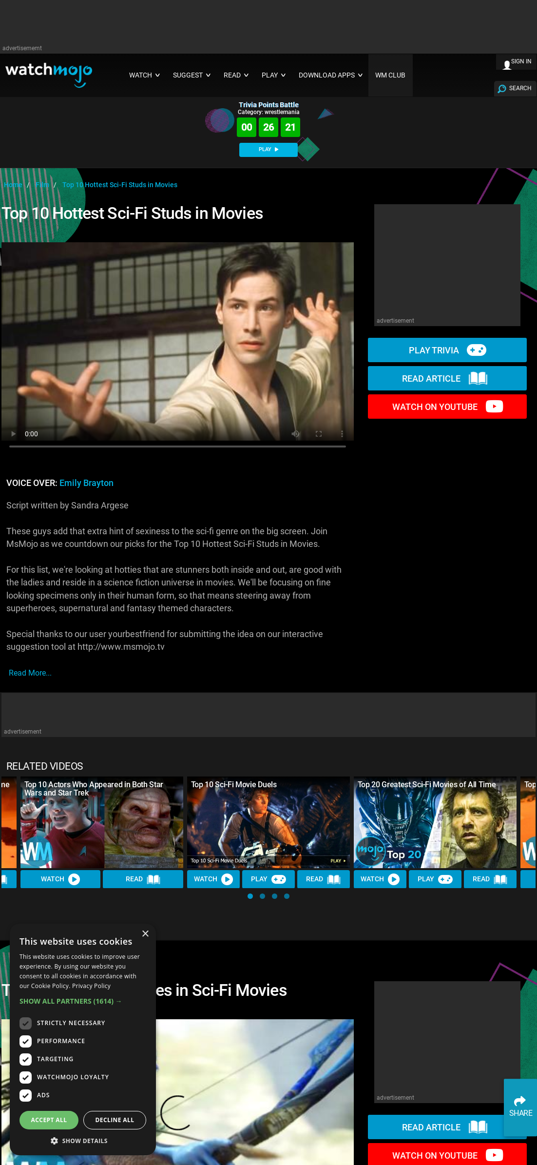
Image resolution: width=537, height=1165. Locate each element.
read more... (30, 673)
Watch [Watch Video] (60, 879)
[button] (250, 896)
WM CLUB (390, 75)
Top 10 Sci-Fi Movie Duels (234, 784)
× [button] (145, 934)
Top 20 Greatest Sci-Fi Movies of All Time (427, 784)
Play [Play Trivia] (268, 879)
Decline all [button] (115, 1120)
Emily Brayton (86, 483)
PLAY (268, 149)
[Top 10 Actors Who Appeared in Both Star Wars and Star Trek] (101, 822)
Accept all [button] (49, 1120)
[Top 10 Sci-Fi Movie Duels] (268, 822)
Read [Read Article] (143, 879)
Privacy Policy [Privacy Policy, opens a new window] (91, 986)
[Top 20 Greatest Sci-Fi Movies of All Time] (435, 822)
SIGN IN (521, 61)
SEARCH (520, 88)
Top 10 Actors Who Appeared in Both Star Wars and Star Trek (94, 788)
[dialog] (83, 1039)
